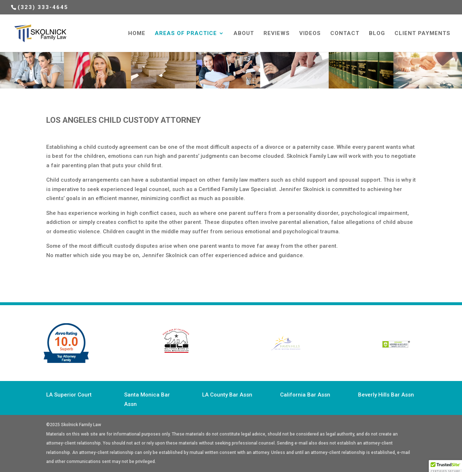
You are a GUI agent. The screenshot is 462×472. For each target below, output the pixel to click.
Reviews (276, 33)
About (244, 33)
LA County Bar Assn (227, 394)
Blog (377, 33)
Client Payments (422, 33)
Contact (344, 33)
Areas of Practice (186, 33)
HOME (136, 33)
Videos (310, 33)
